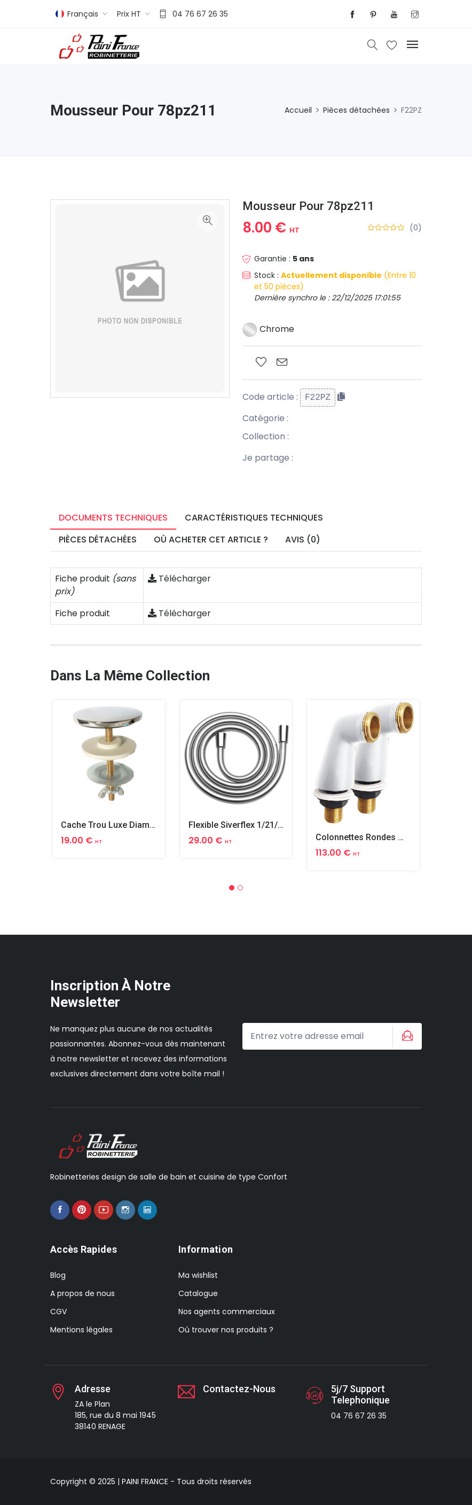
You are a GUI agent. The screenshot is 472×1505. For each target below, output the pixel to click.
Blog (58, 1275)
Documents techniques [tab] (113, 517)
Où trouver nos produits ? (225, 1329)
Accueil (298, 110)
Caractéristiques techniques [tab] (254, 517)
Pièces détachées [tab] (98, 539)
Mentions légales (81, 1329)
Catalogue (198, 1293)
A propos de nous (82, 1293)
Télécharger (179, 578)
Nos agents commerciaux (226, 1311)
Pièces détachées (356, 110)
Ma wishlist (198, 1275)
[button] (231, 887)
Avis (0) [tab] (302, 539)
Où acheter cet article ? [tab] (211, 539)
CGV (58, 1311)
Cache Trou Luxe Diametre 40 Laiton (132, 825)
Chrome (268, 329)
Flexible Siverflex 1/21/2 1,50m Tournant (267, 825)
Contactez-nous (239, 1388)
